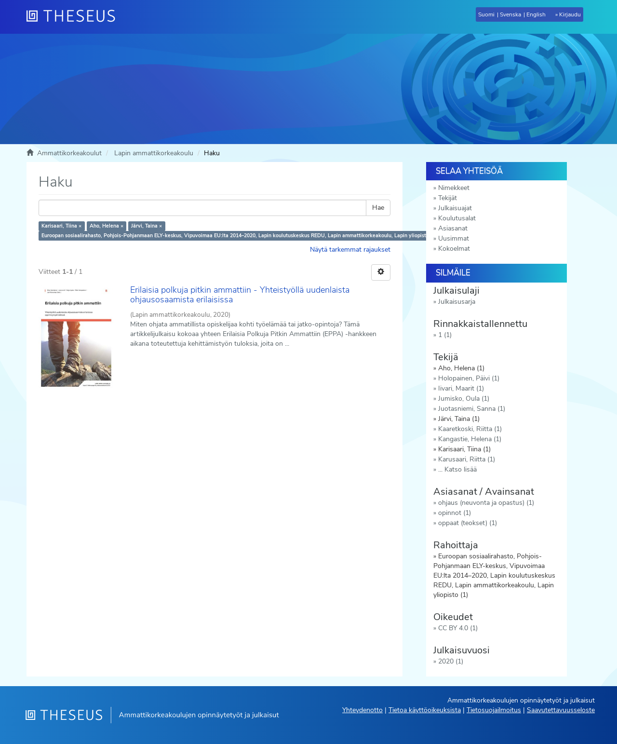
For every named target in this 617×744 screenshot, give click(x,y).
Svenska (510, 14)
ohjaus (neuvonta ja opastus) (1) (486, 502)
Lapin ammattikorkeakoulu (153, 153)
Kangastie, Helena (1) (469, 439)
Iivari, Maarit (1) (461, 388)
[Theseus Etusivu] (75, 17)
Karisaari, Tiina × (61, 226)
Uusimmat (453, 238)
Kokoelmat (454, 248)
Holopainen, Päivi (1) (468, 378)
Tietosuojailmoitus (494, 710)
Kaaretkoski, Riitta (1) (470, 428)
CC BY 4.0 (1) (458, 628)
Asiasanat (453, 228)
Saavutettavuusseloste (561, 710)
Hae (378, 207)
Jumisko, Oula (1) (463, 398)
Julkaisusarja (456, 301)
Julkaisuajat (455, 208)
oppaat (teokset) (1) (467, 523)
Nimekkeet (453, 187)
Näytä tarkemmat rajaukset (350, 249)
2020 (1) (450, 661)
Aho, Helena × (106, 226)
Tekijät (447, 198)
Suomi (486, 14)
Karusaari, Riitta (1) (466, 459)
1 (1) (445, 334)
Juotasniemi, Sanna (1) (471, 408)
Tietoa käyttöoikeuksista (425, 710)
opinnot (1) (454, 512)
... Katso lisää (457, 469)
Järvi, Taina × (146, 226)
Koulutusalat (457, 218)
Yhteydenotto (362, 710)
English (536, 14)
